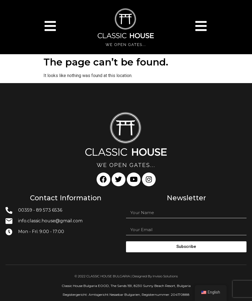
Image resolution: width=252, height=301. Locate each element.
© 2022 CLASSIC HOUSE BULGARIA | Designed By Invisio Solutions (126, 276)
